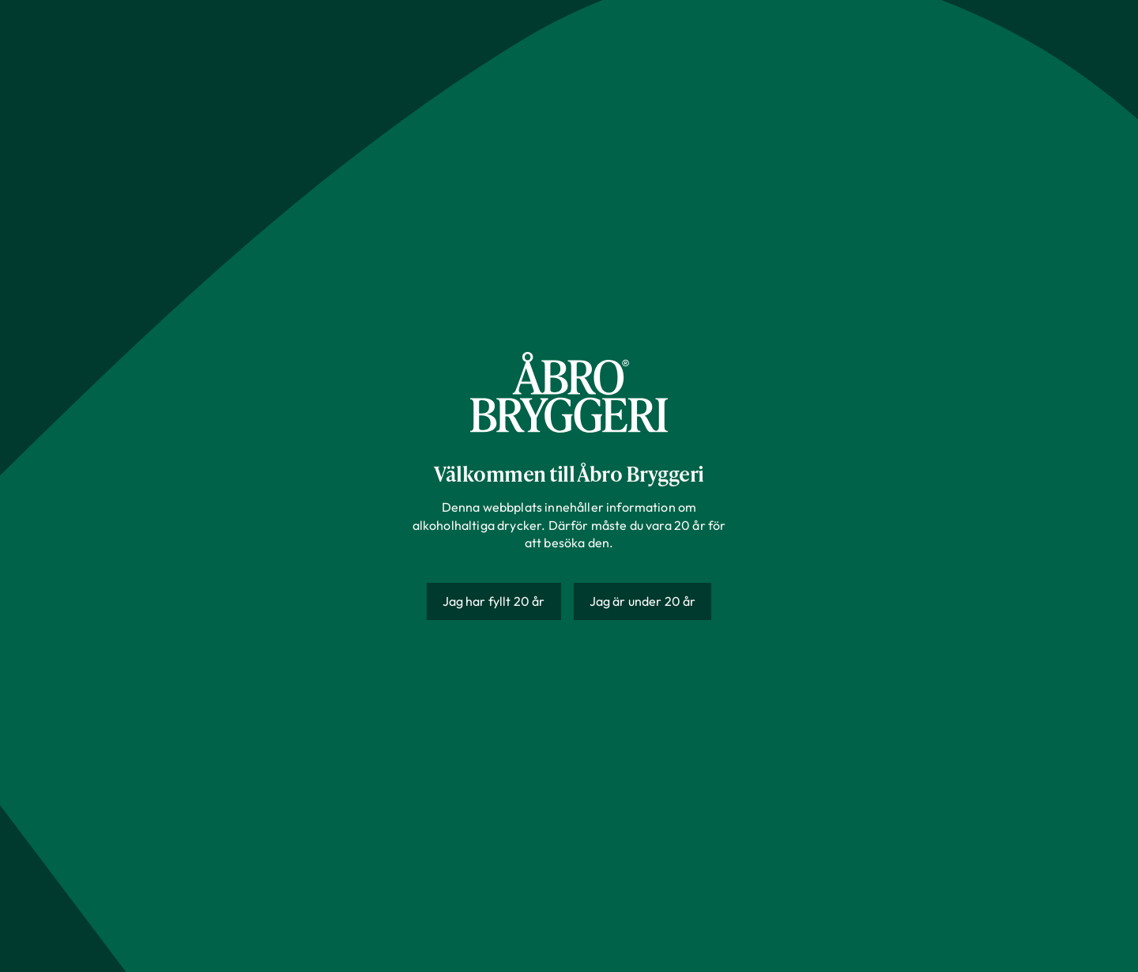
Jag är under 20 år (643, 601)
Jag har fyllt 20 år (494, 601)
